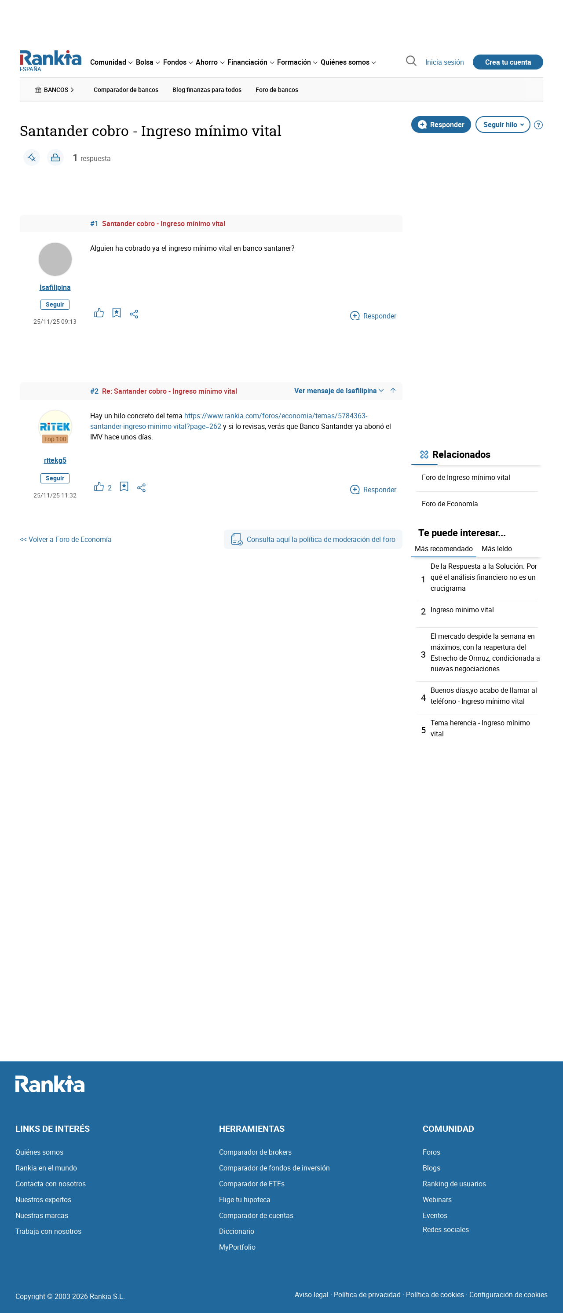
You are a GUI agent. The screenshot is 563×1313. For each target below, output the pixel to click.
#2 (94, 391)
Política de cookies (435, 1290)
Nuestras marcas (41, 1211)
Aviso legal (312, 1290)
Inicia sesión (444, 62)
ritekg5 (55, 460)
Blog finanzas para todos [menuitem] (206, 89)
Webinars (437, 1195)
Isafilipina (55, 287)
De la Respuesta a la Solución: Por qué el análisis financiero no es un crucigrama (484, 576)
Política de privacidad (367, 1290)
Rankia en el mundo (46, 1163)
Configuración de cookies (508, 1290)
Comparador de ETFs (252, 1179)
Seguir (55, 304)
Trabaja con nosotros (48, 1227)
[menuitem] (111, 62)
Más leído (497, 548)
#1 (94, 223)
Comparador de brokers (255, 1147)
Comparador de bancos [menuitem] (126, 89)
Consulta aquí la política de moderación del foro (313, 540)
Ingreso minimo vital (462, 608)
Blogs (431, 1163)
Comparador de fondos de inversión (274, 1163)
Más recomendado (444, 548)
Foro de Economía (450, 503)
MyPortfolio (237, 1242)
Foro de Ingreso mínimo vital (466, 477)
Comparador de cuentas (256, 1211)
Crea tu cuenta (508, 62)
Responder (441, 124)
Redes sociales (446, 1225)
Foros (431, 1147)
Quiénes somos (39, 1147)
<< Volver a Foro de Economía (66, 540)
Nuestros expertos (43, 1195)
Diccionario (236, 1227)
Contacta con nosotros (50, 1179)
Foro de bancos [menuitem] (277, 89)
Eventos (435, 1211)
